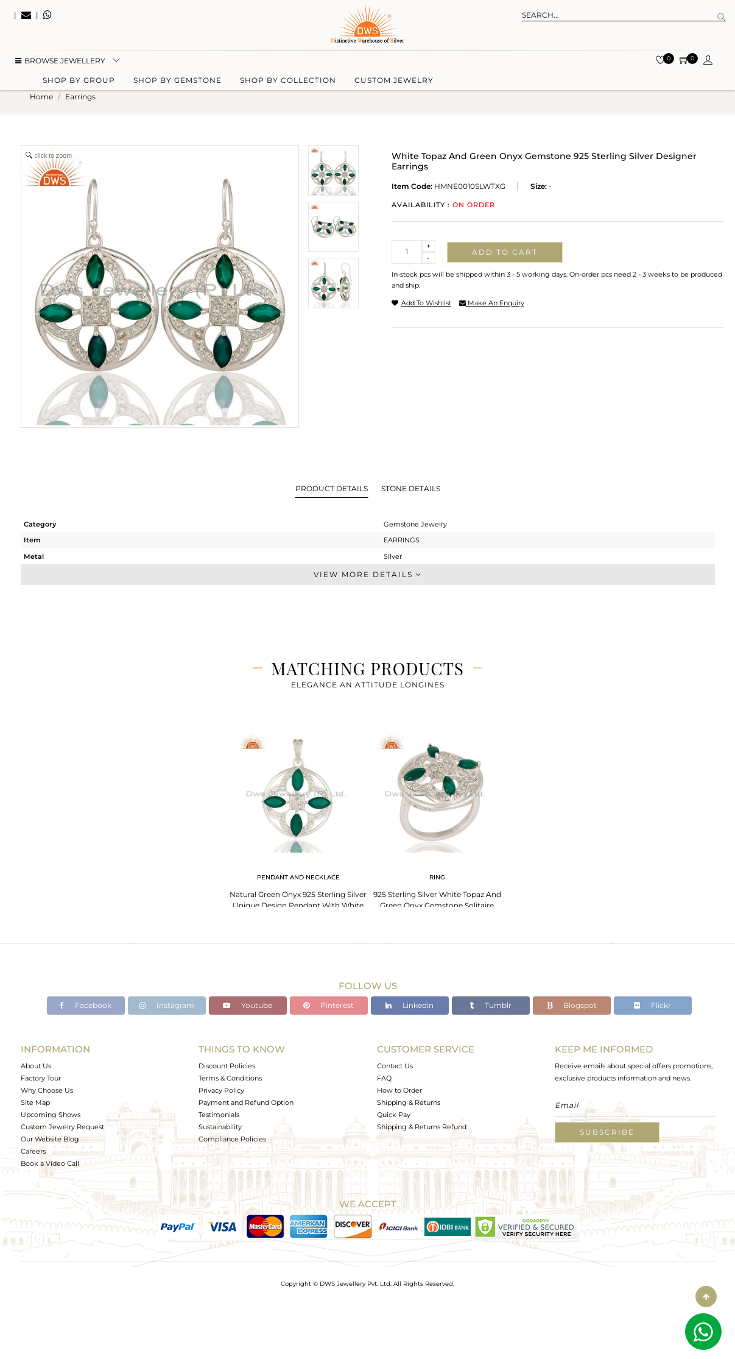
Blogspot (572, 1005)
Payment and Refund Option (246, 1102)
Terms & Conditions (230, 1078)
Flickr (652, 1005)
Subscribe (607, 1132)
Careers (33, 1151)
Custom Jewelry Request (62, 1127)
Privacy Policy (221, 1090)
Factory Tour (41, 1078)
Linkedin (409, 1005)
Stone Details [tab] (410, 488)
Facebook (85, 1005)
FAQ (384, 1078)
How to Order (399, 1090)
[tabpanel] (298, 822)
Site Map (35, 1102)
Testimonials (219, 1114)
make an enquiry (491, 303)
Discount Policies (227, 1066)
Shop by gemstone (177, 80)
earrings (80, 96)
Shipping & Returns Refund (421, 1127)
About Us (36, 1066)
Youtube (247, 1005)
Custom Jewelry (394, 80)
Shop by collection (288, 80)
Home (41, 96)
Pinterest (328, 1005)
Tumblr (490, 1005)
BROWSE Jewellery (60, 61)
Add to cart (505, 252)
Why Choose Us (47, 1090)
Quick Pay (393, 1114)
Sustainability (220, 1127)
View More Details (368, 574)
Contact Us (395, 1066)
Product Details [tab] (331, 488)
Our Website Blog (50, 1139)
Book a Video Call (50, 1163)
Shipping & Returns (408, 1102)
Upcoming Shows (50, 1114)
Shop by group (79, 80)
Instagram (166, 1005)
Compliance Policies (232, 1139)
